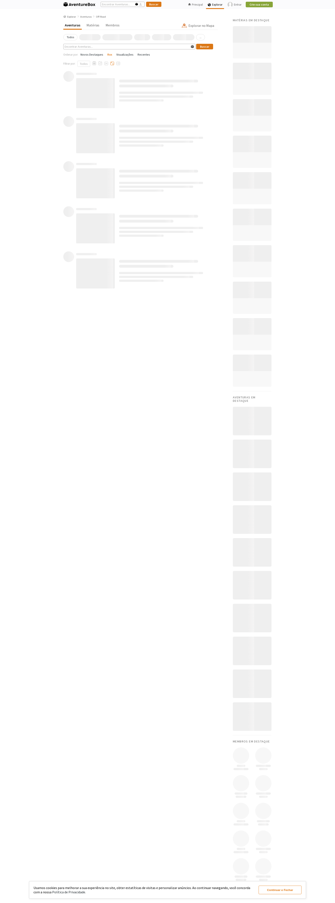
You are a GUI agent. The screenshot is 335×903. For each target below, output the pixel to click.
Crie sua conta (259, 4)
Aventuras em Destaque (244, 399)
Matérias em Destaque (251, 20)
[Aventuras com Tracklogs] (112, 63)
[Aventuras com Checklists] (118, 63)
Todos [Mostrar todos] (84, 64)
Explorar (215, 5)
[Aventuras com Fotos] (100, 63)
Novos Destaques (91, 54)
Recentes (144, 54)
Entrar (234, 4)
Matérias (92, 25)
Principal (195, 4)
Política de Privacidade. (69, 892)
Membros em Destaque (251, 741)
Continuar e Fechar (280, 890)
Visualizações (124, 54)
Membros (113, 25)
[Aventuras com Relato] (94, 63)
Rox (109, 54)
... (201, 37)
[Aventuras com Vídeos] (106, 63)
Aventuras (72, 25)
